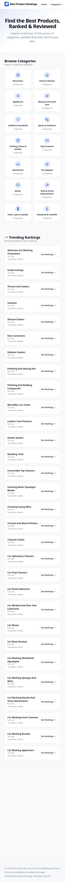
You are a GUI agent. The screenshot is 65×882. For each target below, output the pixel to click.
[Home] (20, 4)
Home (44, 4)
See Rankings (48, 254)
